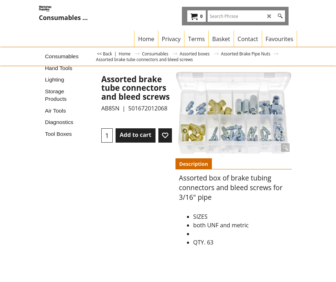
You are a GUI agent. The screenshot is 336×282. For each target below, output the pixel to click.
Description (193, 163)
